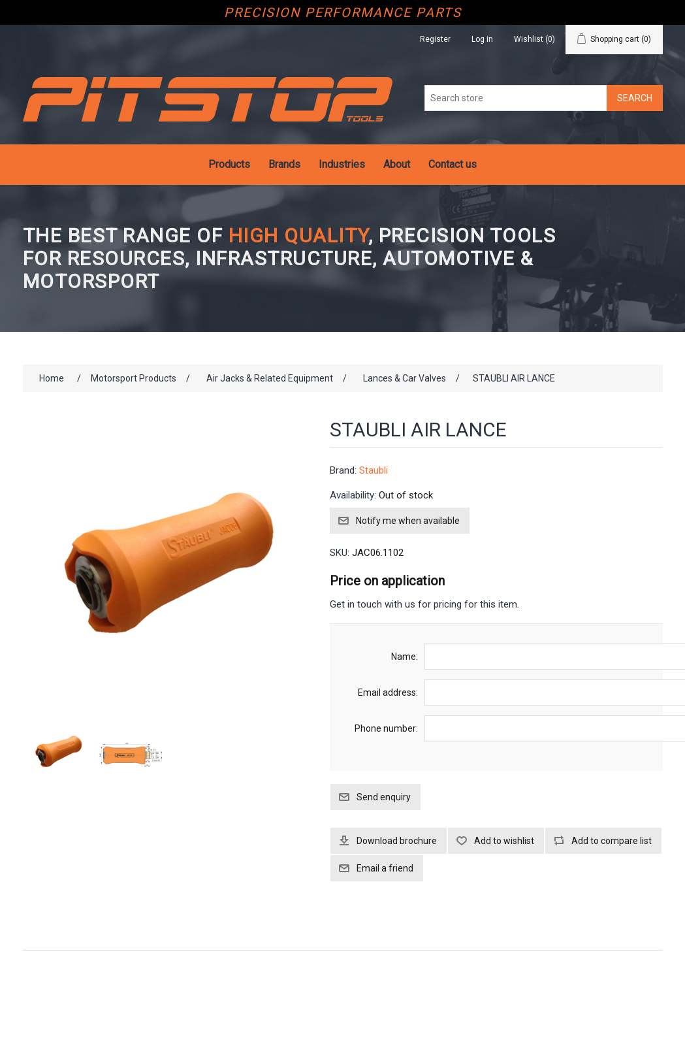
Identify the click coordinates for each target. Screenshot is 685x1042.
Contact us (452, 164)
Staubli (373, 470)
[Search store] (515, 98)
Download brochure (397, 841)
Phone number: (386, 728)
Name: (404, 656)
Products (229, 164)
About (396, 164)
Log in (482, 39)
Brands (284, 164)
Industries (342, 164)
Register (435, 39)
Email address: (388, 692)
